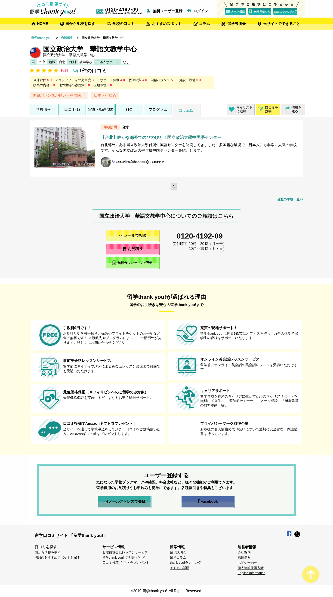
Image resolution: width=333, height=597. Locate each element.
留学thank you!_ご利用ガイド (123, 557)
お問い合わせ (247, 562)
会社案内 (244, 552)
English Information (251, 573)
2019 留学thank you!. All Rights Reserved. (167, 591)
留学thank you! (41, 38)
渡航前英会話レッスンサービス (125, 552)
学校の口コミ (123, 24)
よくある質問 (179, 568)
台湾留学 (67, 38)
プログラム (158, 109)
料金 (129, 109)
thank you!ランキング (185, 562)
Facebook (207, 501)
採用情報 (244, 557)
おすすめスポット (167, 24)
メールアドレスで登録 (124, 501)
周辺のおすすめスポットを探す (57, 557)
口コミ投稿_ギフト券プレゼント (126, 562)
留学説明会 (236, 24)
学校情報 (43, 109)
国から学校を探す (80, 24)
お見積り (133, 249)
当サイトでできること (281, 24)
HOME (42, 24)
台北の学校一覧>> (290, 199)
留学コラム (178, 557)
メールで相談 (132, 235)
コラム (204, 24)
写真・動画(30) (100, 109)
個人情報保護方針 (251, 568)
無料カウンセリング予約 (132, 262)
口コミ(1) (72, 109)
